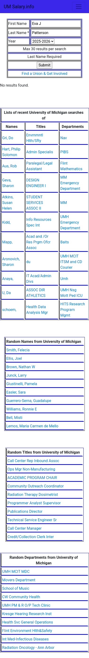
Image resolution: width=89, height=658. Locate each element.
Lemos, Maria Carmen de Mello (32, 426)
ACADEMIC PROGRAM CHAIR (32, 477)
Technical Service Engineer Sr (32, 520)
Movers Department (18, 580)
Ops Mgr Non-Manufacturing (31, 469)
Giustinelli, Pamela (21, 384)
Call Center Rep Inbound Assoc (33, 461)
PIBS (64, 152)
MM (63, 202)
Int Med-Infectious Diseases (25, 639)
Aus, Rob (9, 166)
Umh (64, 278)
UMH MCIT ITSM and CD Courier (71, 262)
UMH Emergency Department (70, 222)
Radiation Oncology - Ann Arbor (28, 647)
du (28, 262)
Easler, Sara (16, 392)
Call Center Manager (25, 528)
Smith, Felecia (18, 350)
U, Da (6, 293)
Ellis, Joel (14, 358)
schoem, (9, 309)
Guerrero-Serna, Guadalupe (28, 400)
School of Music (15, 588)
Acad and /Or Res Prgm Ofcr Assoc (38, 242)
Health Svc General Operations (27, 622)
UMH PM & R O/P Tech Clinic (26, 605)
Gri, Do (7, 138)
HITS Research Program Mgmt (72, 310)
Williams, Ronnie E (21, 409)
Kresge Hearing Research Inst (27, 614)
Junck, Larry (16, 375)
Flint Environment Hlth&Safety (27, 630)
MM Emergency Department (70, 183)
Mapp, (7, 242)
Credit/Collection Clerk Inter (31, 537)
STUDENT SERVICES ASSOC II (34, 202)
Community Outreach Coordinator (36, 486)
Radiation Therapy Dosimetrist (33, 494)
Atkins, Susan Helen (7, 202)
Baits (64, 242)
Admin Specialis (39, 152)
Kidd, (6, 222)
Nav (63, 138)
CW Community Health (21, 597)
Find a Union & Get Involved (44, 73)
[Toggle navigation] (78, 6)
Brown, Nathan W (20, 367)
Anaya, (7, 278)
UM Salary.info (19, 6)
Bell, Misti (14, 417)
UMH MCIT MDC (15, 571)
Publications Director (25, 511)
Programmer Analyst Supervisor (34, 503)
